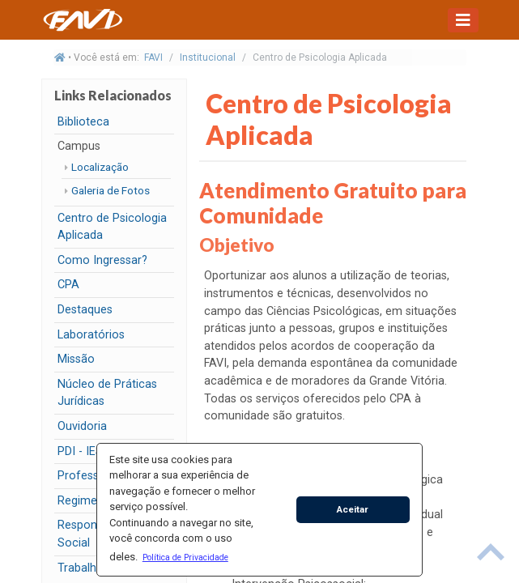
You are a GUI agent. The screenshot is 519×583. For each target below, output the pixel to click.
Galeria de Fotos (110, 190)
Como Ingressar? (102, 260)
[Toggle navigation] (463, 20)
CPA (68, 285)
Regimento (86, 501)
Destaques (85, 310)
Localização (100, 166)
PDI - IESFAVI (91, 451)
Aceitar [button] (352, 509)
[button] (185, 557)
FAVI (153, 57)
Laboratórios (91, 335)
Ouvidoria (82, 426)
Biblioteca (83, 122)
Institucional (208, 57)
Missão (76, 359)
